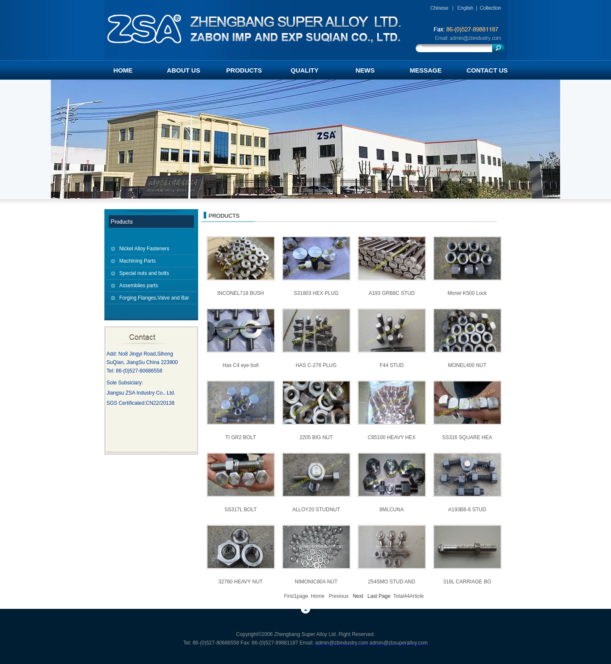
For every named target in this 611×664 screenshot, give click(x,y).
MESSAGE (426, 70)
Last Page (378, 596)
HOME (122, 70)
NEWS (365, 70)
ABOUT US (183, 70)
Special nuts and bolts (144, 273)
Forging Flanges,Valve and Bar (154, 298)
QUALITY (305, 70)
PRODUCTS (244, 70)
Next (358, 596)
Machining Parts (137, 261)
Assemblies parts (138, 286)
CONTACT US (486, 70)
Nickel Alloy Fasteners (144, 249)
